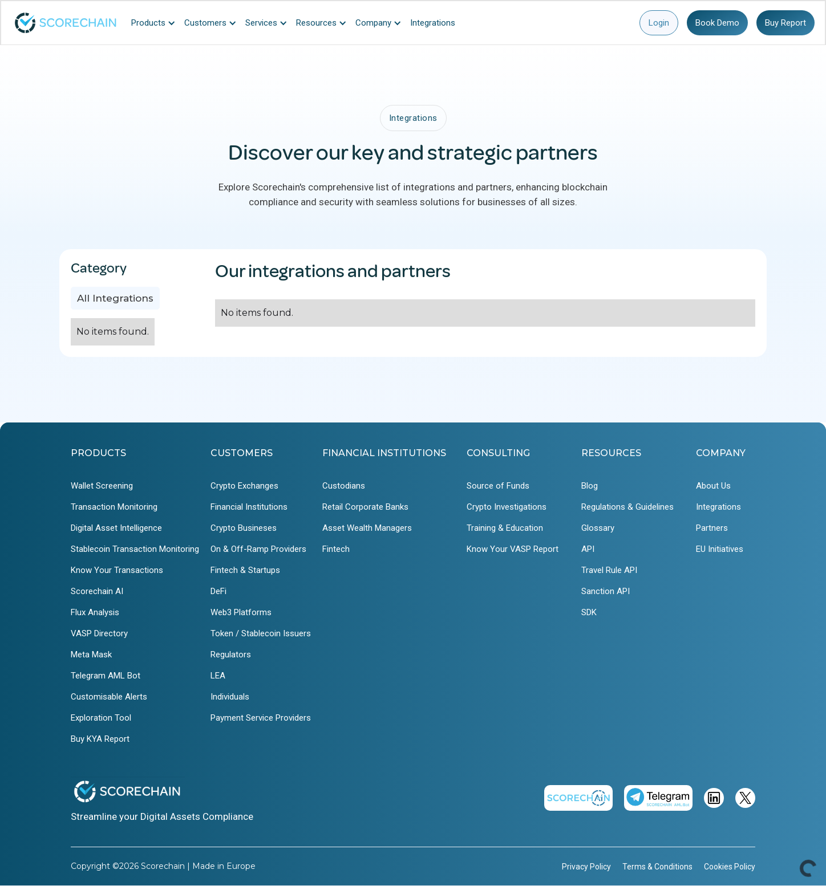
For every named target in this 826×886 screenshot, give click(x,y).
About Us (713, 486)
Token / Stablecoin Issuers (260, 633)
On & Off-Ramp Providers (258, 549)
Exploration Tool (101, 718)
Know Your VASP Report (512, 549)
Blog (589, 486)
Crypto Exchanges (244, 486)
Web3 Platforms (241, 612)
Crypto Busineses (243, 528)
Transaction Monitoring (114, 507)
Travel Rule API (609, 570)
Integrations (718, 507)
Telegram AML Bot (105, 675)
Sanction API (605, 591)
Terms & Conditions (657, 866)
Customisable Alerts (109, 697)
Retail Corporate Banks (365, 507)
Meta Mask (91, 654)
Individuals (229, 697)
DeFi (218, 591)
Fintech (336, 549)
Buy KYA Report (100, 739)
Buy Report (785, 23)
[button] (156, 22)
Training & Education (505, 528)
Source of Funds (498, 486)
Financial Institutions (249, 507)
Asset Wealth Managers (367, 528)
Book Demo (717, 23)
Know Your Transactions (117, 570)
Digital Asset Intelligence (116, 528)
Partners (712, 528)
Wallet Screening (102, 486)
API (587, 549)
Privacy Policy (586, 866)
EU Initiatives (719, 549)
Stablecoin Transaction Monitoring (135, 549)
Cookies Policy (729, 866)
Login (659, 23)
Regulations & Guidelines (627, 507)
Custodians (343, 486)
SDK (589, 612)
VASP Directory (99, 633)
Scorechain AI (97, 591)
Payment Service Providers (260, 718)
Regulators (230, 654)
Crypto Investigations (506, 507)
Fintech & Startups (245, 570)
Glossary (597, 528)
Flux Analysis (95, 612)
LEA (217, 675)
